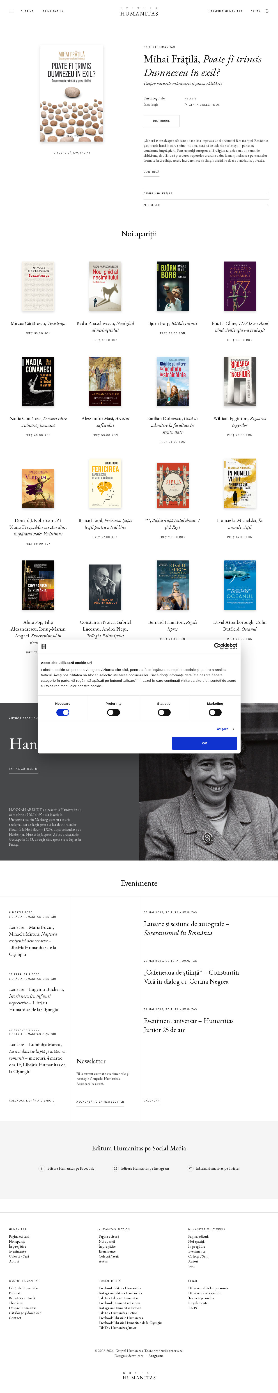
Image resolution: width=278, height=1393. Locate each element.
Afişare (223, 729)
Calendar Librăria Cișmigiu (32, 1100)
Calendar (152, 1100)
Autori (14, 1261)
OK (204, 743)
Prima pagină (53, 11)
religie (191, 98)
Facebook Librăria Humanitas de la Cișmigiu (130, 1322)
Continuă (151, 171)
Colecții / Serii (19, 1256)
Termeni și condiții (201, 1298)
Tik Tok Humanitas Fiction (118, 1312)
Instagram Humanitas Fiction (120, 1308)
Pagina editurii (19, 1236)
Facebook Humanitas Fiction (119, 1303)
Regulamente (198, 1303)
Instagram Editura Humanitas (120, 1293)
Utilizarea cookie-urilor (205, 1293)
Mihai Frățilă (171, 59)
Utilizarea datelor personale (208, 1288)
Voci (191, 1266)
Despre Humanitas (23, 1308)
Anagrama (155, 1355)
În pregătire (17, 1246)
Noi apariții (17, 1241)
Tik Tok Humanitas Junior (118, 1327)
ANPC (193, 1308)
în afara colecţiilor (202, 104)
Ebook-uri (16, 1303)
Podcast (15, 1293)
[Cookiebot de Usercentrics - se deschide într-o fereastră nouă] (217, 646)
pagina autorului (23, 769)
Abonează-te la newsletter (100, 1101)
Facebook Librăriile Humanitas (121, 1317)
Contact (15, 1317)
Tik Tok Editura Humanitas (119, 1298)
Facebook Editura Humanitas (120, 1288)
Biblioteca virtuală (22, 1298)
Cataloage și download (25, 1312)
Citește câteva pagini (72, 152)
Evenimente (17, 1251)
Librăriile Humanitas (225, 11)
